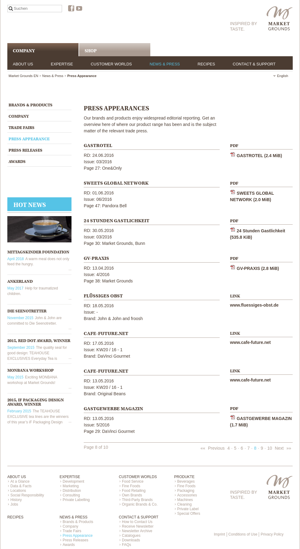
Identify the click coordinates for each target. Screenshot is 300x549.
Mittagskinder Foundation (38, 252)
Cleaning (184, 504)
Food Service (133, 481)
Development (73, 481)
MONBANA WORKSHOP (30, 370)
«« (202, 448)
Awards (17, 161)
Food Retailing (133, 490)
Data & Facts (20, 486)
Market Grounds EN (23, 76)
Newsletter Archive (137, 531)
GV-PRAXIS (258, 268)
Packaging (185, 490)
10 (269, 448)
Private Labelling (76, 500)
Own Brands (132, 495)
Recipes (206, 64)
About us (23, 64)
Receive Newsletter (137, 526)
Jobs (14, 504)
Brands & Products (31, 105)
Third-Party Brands (137, 500)
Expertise (62, 64)
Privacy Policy (272, 534)
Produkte (184, 477)
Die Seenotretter (26, 311)
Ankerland (20, 281)
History (16, 500)
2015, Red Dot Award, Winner (38, 340)
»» (288, 448)
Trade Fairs (22, 127)
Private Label (188, 509)
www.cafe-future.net (250, 342)
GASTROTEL (259, 155)
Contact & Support (254, 64)
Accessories (187, 495)
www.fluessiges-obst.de (254, 305)
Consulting (71, 495)
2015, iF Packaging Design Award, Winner (35, 402)
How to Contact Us (137, 522)
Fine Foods (131, 486)
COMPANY (24, 50)
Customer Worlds (111, 64)
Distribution (72, 490)
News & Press (165, 64)
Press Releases (25, 150)
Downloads (131, 540)
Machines (185, 500)
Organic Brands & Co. (140, 504)
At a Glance (20, 481)
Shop (91, 50)
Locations (18, 490)
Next (279, 448)
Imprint (219, 534)
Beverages (186, 481)
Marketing (71, 486)
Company (19, 116)
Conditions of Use (243, 534)
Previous (216, 448)
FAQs (126, 545)
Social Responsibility (27, 495)
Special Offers (188, 513)
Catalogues (131, 535)
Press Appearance (29, 139)
